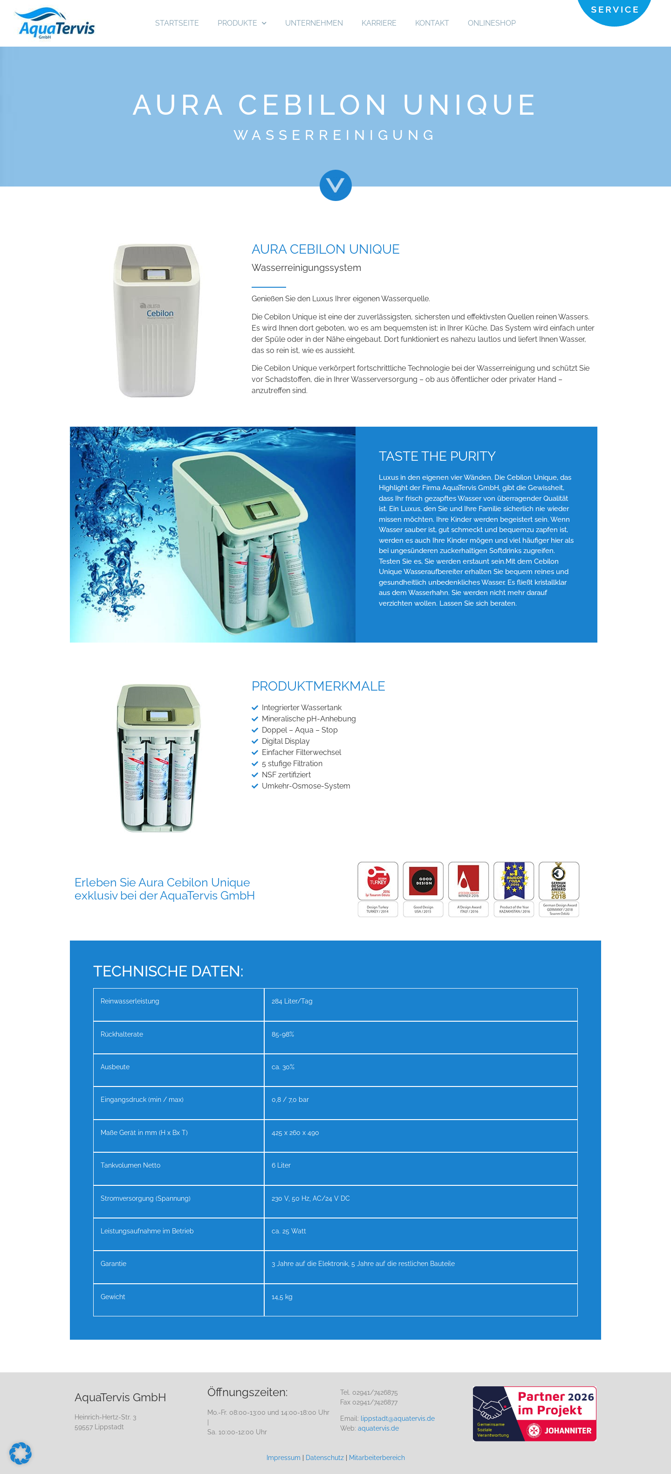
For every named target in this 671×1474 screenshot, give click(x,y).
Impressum (284, 1457)
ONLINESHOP (492, 23)
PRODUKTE (242, 23)
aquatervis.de (378, 1428)
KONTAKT (432, 23)
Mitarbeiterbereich (377, 1457)
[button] (20, 1453)
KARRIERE (379, 23)
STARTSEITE (177, 23)
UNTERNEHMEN (314, 23)
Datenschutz (325, 1457)
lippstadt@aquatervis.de (398, 1418)
